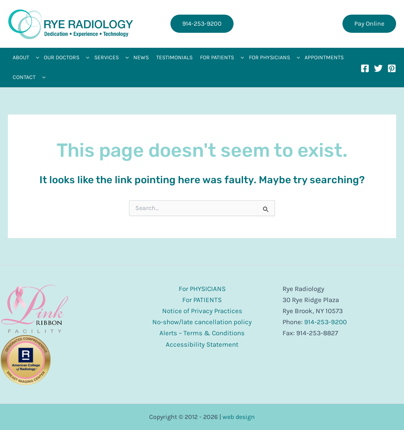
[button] (202, 24)
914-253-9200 (325, 322)
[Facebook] (365, 68)
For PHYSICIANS (202, 289)
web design (239, 417)
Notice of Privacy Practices (202, 311)
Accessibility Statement (202, 344)
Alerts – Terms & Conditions (202, 333)
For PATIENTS (202, 300)
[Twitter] (378, 68)
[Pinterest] (391, 68)
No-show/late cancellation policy (202, 322)
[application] (35, 58)
